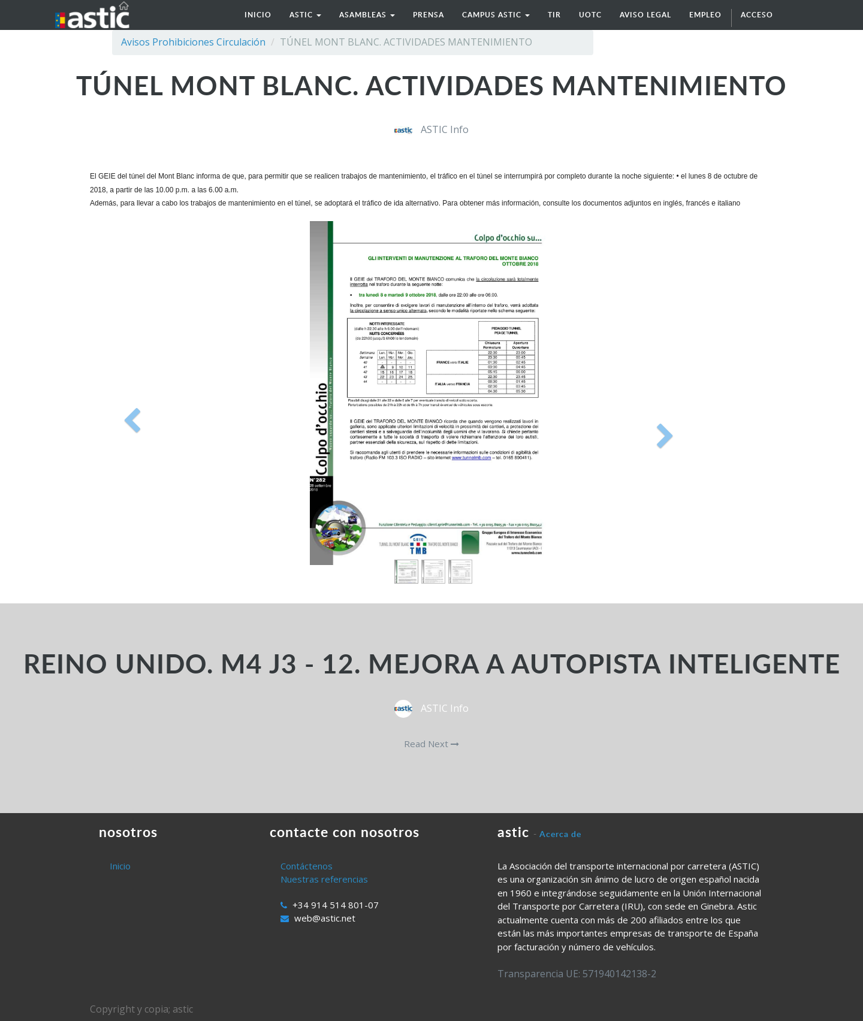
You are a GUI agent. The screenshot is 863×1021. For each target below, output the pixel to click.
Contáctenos (306, 866)
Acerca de (560, 833)
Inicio (120, 866)
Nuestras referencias (324, 879)
